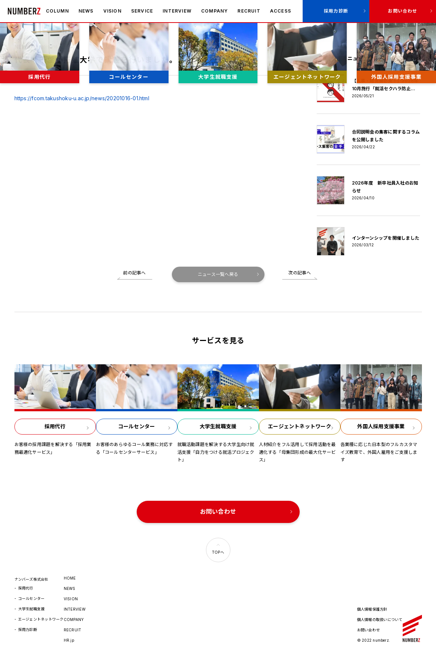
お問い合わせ (402, 11)
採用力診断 (336, 11)
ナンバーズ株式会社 (24, 11)
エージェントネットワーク (41, 619)
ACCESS (280, 11)
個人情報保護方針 (372, 609)
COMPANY (214, 11)
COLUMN (57, 11)
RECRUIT (248, 11)
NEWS (86, 11)
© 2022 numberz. (373, 640)
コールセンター (31, 598)
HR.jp (69, 640)
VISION (112, 11)
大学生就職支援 (31, 609)
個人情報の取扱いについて (380, 619)
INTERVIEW (177, 11)
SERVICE (142, 11)
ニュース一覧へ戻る (218, 274)
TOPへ (218, 552)
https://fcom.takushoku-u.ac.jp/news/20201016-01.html (81, 98)
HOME (70, 578)
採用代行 (25, 588)
